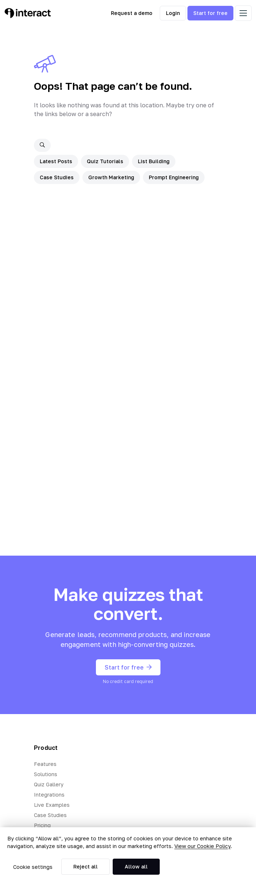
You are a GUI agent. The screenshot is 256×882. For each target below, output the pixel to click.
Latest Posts (56, 161)
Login (173, 13)
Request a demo (131, 13)
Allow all (136, 866)
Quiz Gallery (48, 784)
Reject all (85, 866)
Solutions (45, 774)
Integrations (49, 794)
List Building (154, 161)
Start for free (210, 13)
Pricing (42, 825)
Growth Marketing (111, 177)
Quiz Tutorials (105, 161)
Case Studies (57, 177)
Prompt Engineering (174, 177)
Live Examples (52, 805)
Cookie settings (33, 867)
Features (45, 764)
